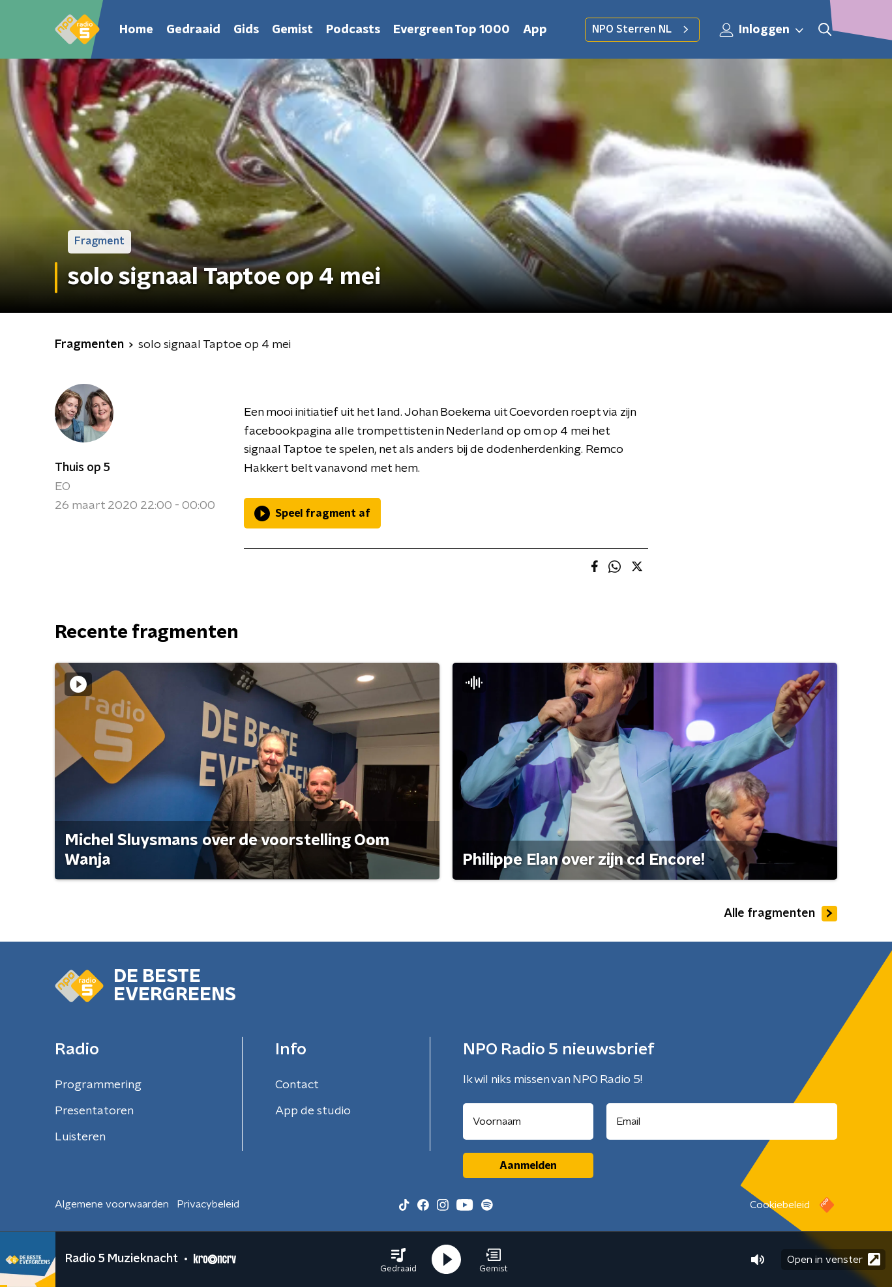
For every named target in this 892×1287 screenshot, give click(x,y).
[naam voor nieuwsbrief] (528, 1121)
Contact (297, 1085)
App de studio (313, 1111)
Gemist (292, 30)
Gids (246, 30)
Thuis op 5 (82, 468)
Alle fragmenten (780, 913)
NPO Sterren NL (642, 29)
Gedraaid (193, 30)
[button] (398, 1259)
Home (136, 30)
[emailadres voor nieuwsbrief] (722, 1121)
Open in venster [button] (833, 1259)
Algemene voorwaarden (112, 1204)
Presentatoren (94, 1111)
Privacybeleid (208, 1204)
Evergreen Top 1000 (451, 30)
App (535, 30)
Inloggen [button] (762, 30)
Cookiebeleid (780, 1205)
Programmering (98, 1085)
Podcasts (353, 30)
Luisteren (80, 1137)
